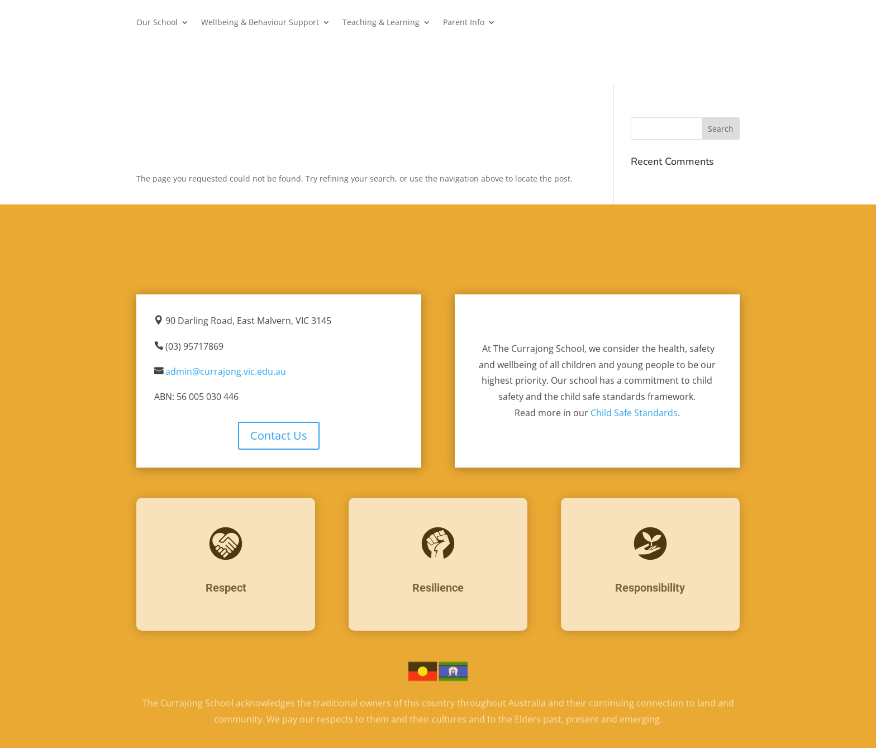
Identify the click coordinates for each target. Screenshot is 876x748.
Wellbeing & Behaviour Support (260, 22)
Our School (157, 22)
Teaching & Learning (381, 22)
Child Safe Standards (634, 413)
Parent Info (463, 22)
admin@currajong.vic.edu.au (225, 372)
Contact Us (278, 435)
